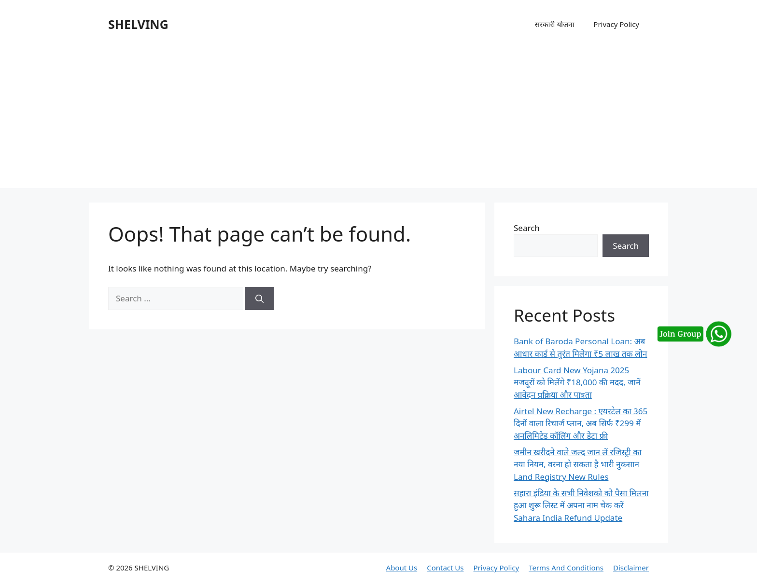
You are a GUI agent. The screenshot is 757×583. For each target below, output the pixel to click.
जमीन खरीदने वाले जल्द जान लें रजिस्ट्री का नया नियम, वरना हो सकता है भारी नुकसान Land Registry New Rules (578, 464)
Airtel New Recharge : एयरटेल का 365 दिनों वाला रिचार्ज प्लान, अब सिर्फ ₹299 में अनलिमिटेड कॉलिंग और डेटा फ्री (580, 423)
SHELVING (138, 24)
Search (527, 227)
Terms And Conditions (566, 567)
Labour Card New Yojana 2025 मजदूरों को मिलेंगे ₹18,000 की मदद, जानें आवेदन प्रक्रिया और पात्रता (577, 382)
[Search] (259, 298)
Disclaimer (631, 567)
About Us (402, 567)
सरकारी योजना (555, 24)
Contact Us (445, 567)
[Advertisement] (378, 120)
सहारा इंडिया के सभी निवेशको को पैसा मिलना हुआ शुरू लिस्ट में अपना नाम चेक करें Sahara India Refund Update (581, 505)
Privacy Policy (616, 24)
